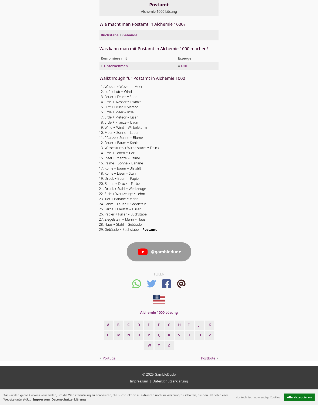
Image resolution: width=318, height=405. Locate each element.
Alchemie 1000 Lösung (159, 11)
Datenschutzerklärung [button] (68, 399)
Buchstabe (110, 35)
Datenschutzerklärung (170, 381)
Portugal (109, 358)
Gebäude (129, 35)
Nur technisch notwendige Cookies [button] (258, 397)
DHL (184, 66)
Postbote (208, 358)
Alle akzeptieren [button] (299, 397)
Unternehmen (116, 66)
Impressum (41, 399)
